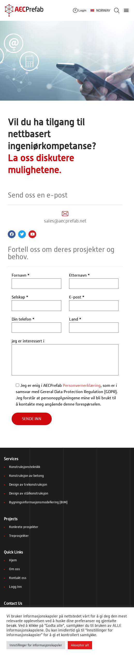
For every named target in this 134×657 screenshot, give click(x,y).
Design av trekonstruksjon (28, 484)
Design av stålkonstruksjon (28, 493)
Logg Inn (15, 587)
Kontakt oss (17, 578)
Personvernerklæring (82, 385)
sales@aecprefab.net (65, 221)
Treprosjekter (19, 536)
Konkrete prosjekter (23, 527)
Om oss (14, 569)
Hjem (13, 560)
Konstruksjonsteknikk (24, 467)
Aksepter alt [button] (80, 645)
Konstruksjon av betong (26, 476)
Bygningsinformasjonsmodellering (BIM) (38, 502)
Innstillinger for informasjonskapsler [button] (36, 645)
